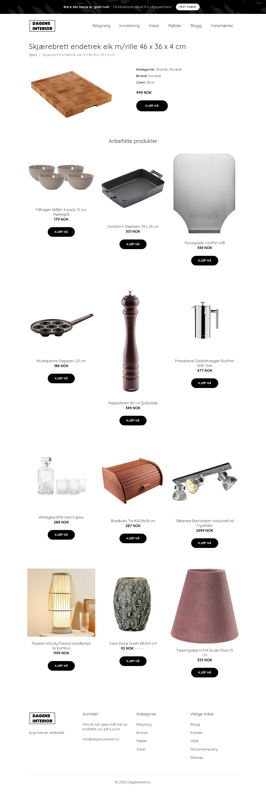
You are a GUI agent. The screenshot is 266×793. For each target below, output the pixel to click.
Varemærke (221, 27)
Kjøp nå (152, 109)
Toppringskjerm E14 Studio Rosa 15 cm (204, 655)
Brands (162, 72)
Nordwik (175, 72)
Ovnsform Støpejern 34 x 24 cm (133, 229)
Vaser (154, 27)
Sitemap (196, 761)
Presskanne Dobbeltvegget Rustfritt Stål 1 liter (204, 366)
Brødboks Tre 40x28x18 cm (133, 524)
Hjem (33, 58)
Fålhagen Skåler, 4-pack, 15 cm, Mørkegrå (61, 215)
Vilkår (194, 744)
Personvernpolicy (204, 752)
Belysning (101, 27)
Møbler (175, 27)
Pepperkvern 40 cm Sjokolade (133, 406)
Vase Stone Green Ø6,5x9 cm (133, 646)
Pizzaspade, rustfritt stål (205, 246)
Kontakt (196, 736)
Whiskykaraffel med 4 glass (61, 520)
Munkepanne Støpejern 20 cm (61, 364)
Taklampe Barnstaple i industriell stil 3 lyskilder (204, 526)
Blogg (195, 27)
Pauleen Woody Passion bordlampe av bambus (61, 648)
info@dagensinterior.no (101, 742)
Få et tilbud (187, 7)
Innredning (129, 27)
